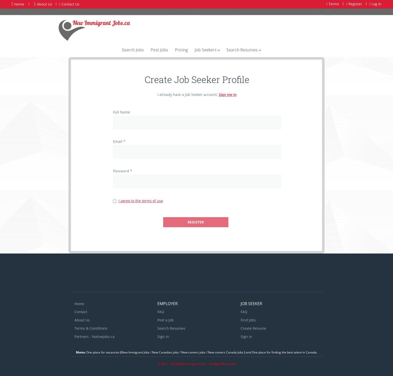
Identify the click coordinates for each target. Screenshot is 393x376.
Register (354, 4)
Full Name (121, 112)
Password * (122, 171)
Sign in (163, 336)
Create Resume (253, 328)
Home (18, 4)
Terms (332, 4)
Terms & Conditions (91, 328)
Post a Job (165, 320)
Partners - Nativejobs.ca (94, 336)
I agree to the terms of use (141, 200)
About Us (43, 4)
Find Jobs (248, 320)
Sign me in (228, 94)
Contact (80, 311)
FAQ (160, 311)
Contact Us (69, 4)
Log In (375, 4)
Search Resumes (171, 328)
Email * (119, 141)
